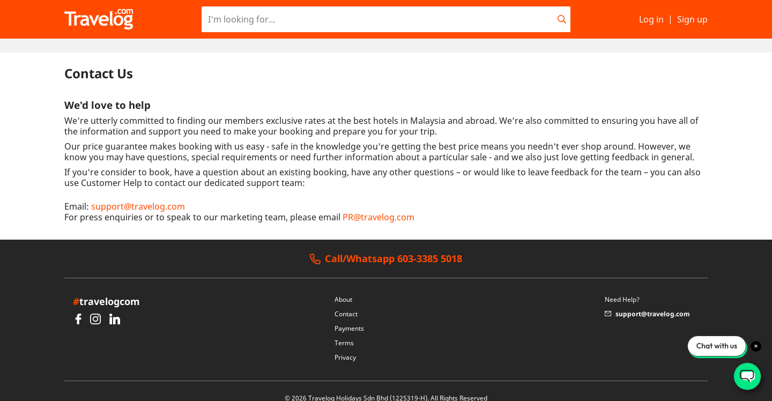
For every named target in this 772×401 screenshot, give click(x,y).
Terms (344, 328)
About (343, 285)
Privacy (345, 343)
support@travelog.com (138, 192)
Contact (346, 300)
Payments (349, 314)
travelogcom (106, 287)
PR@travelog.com (378, 203)
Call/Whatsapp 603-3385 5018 (386, 245)
